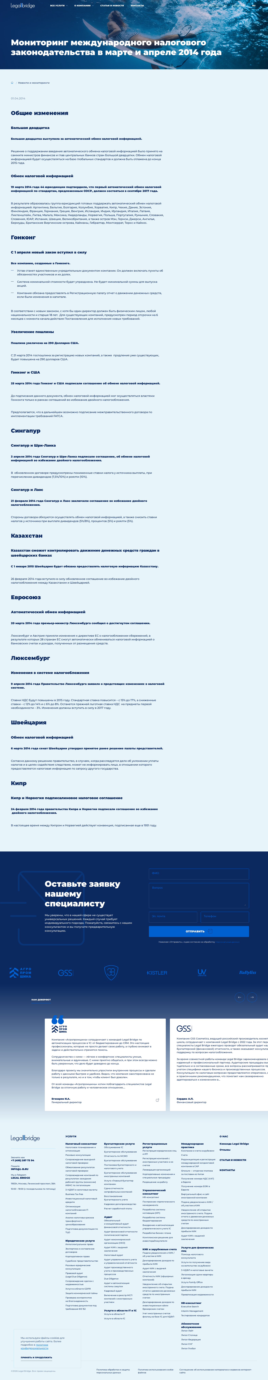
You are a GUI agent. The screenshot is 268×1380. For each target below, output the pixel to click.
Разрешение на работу (155, 1182)
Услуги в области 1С (114, 1318)
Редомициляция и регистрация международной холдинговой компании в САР (198, 1163)
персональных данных (227, 942)
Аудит (108, 1217)
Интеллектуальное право (79, 1244)
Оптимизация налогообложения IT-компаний (77, 1210)
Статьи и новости (112, 5)
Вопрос (157, 887)
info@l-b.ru (238, 5)
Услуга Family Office (192, 1282)
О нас (224, 1136)
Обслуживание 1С (113, 1147)
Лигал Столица (189, 1335)
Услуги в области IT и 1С (120, 1310)
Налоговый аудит (113, 1255)
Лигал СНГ (187, 1344)
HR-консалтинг (151, 1197)
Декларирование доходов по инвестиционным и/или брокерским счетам (158, 1305)
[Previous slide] (240, 997)
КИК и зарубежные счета (160, 1249)
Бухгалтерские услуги (119, 1143)
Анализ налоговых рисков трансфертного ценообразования (79, 1221)
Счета (184, 1155)
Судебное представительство (81, 1261)
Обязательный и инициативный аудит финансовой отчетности (117, 1224)
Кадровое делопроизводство (120, 1204)
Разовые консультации (78, 1155)
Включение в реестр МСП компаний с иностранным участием (118, 1298)
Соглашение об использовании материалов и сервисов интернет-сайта (215, 1371)
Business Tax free (74, 1194)
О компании (82, 5)
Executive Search (190, 1306)
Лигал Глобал (188, 1348)
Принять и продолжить (36, 1357)
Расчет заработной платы (118, 1208)
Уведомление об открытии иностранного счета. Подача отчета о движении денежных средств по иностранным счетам (159, 1291)
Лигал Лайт (187, 1330)
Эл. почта (158, 916)
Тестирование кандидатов (195, 1315)
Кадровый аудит (113, 1291)
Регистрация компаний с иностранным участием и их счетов (158, 1162)
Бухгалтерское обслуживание (120, 1151)
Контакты (137, 5)
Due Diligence (111, 1278)
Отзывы (225, 1149)
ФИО (155, 873)
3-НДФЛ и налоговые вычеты (81, 1189)
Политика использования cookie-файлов (156, 1371)
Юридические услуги (80, 1240)
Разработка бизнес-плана (157, 1233)
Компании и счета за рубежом (197, 1150)
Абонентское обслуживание (191, 1325)
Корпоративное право (77, 1256)
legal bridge (20, 1177)
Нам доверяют (41, 999)
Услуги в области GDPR (78, 1288)
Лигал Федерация (191, 1339)
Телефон (210, 916)
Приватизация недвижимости (197, 1294)
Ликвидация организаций (156, 1169)
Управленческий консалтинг (154, 1192)
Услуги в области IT (114, 1314)
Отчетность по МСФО (116, 1156)
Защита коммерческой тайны (81, 1293)
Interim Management (192, 1311)
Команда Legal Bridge (234, 1143)
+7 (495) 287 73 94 (216, 5)
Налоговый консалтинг (81, 1143)
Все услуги (57, 5)
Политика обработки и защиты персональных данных (113, 1371)
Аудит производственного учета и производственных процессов (118, 1270)
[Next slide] (252, 997)
